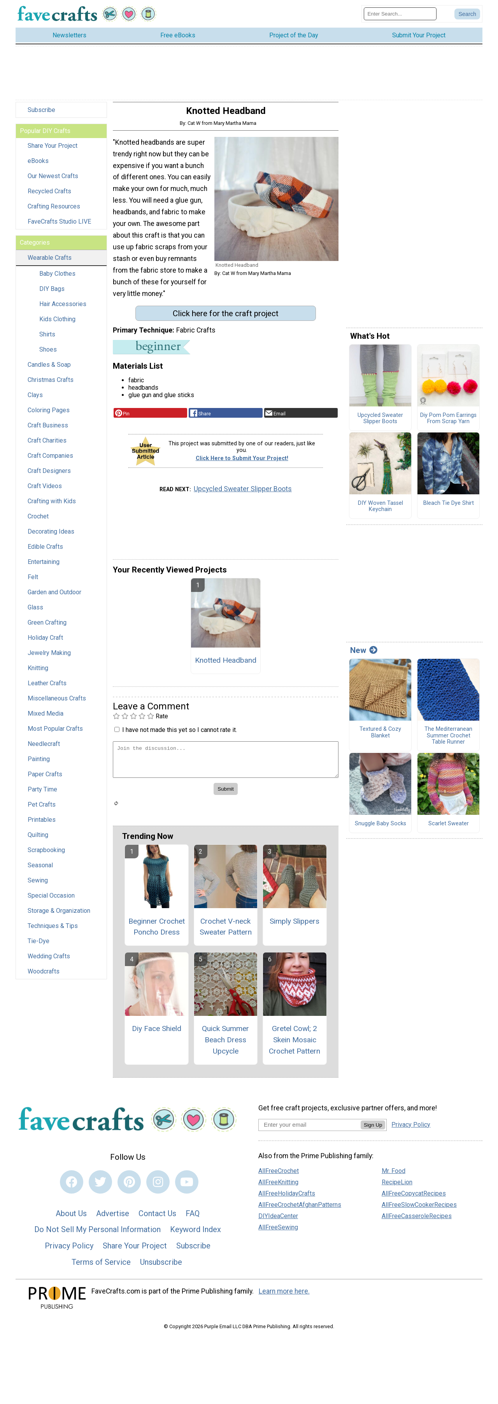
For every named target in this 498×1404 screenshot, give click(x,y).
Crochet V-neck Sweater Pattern (226, 931)
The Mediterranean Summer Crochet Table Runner (448, 740)
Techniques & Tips (53, 931)
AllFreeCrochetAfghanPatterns (299, 1209)
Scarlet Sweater (448, 828)
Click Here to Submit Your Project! (242, 463)
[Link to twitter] (100, 1187)
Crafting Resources (54, 211)
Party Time (42, 794)
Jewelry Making (49, 658)
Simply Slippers (294, 925)
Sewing (38, 885)
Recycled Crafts (49, 196)
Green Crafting (47, 627)
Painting (39, 764)
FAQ (193, 1218)
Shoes (48, 354)
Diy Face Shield (156, 1033)
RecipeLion (397, 1187)
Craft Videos (45, 491)
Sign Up (373, 1130)
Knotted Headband (225, 664)
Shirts (47, 339)
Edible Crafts (45, 551)
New (363, 655)
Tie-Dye (38, 946)
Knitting (38, 673)
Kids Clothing (57, 324)
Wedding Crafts (49, 961)
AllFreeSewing (278, 1232)
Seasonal (40, 870)
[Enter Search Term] (400, 16)
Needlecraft (44, 749)
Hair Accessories (62, 309)
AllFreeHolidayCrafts (286, 1198)
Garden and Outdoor (54, 597)
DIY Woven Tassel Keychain (380, 511)
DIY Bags (52, 294)
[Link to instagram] (158, 1187)
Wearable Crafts (50, 262)
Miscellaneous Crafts (57, 703)
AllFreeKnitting (278, 1187)
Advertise (112, 1218)
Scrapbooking (46, 855)
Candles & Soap (49, 369)
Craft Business (48, 430)
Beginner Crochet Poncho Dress (156, 931)
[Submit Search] (467, 16)
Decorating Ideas (51, 536)
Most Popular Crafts (55, 733)
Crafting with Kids (52, 506)
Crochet (38, 521)
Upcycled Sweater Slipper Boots (243, 493)
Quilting (38, 840)
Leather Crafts (47, 688)
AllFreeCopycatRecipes (414, 1198)
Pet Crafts (42, 809)
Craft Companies (50, 460)
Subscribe (41, 115)
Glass (35, 612)
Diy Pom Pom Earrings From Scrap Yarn (448, 423)
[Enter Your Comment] (225, 764)
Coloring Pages (49, 415)
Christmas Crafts (51, 385)
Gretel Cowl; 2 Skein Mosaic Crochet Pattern (294, 1045)
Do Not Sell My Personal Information (97, 1234)
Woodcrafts (44, 976)
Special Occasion (51, 900)
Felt (33, 582)
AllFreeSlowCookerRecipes (419, 1209)
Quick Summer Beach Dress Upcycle (225, 1045)
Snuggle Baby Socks (380, 828)
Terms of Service (101, 1266)
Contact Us (157, 1218)
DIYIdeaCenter (278, 1221)
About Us (71, 1218)
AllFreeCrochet (278, 1176)
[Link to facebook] (71, 1187)
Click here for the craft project (226, 318)
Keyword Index (195, 1234)
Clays (35, 400)
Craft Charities (47, 445)
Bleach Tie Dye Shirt (448, 508)
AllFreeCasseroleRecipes (417, 1221)
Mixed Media (45, 718)
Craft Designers (49, 476)
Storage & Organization (59, 915)
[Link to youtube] (186, 1187)
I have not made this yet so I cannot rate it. (179, 735)
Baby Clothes (57, 278)
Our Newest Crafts (53, 181)
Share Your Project (52, 150)
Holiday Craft (45, 642)
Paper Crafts (45, 779)
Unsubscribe (161, 1266)
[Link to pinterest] (129, 1187)
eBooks (38, 166)
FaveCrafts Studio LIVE (59, 226)
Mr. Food (393, 1176)
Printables (42, 824)
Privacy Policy (69, 1250)
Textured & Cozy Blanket (380, 737)
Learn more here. (284, 1296)
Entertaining (44, 567)
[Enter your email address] (309, 1129)
